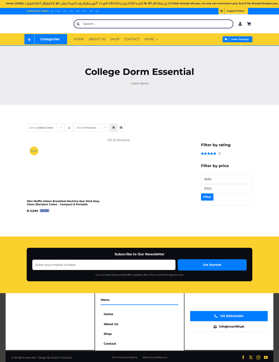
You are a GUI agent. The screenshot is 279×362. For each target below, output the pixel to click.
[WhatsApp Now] (229, 316)
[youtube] (266, 357)
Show (86, 127)
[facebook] (243, 357)
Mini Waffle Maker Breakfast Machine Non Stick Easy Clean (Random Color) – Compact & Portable (63, 202)
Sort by (41, 127)
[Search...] (153, 23)
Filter (207, 197)
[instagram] (258, 357)
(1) (211, 153)
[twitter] (251, 357)
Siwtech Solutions (61, 357)
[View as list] (121, 127)
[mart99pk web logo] (48, 18)
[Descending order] (69, 128)
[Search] (78, 23)
